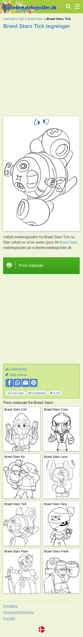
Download (18, 369)
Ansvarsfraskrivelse (18, 612)
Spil (21, 19)
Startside (9, 19)
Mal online (18, 375)
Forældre (10, 606)
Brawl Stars (35, 19)
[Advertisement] (41, 71)
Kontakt (9, 618)
